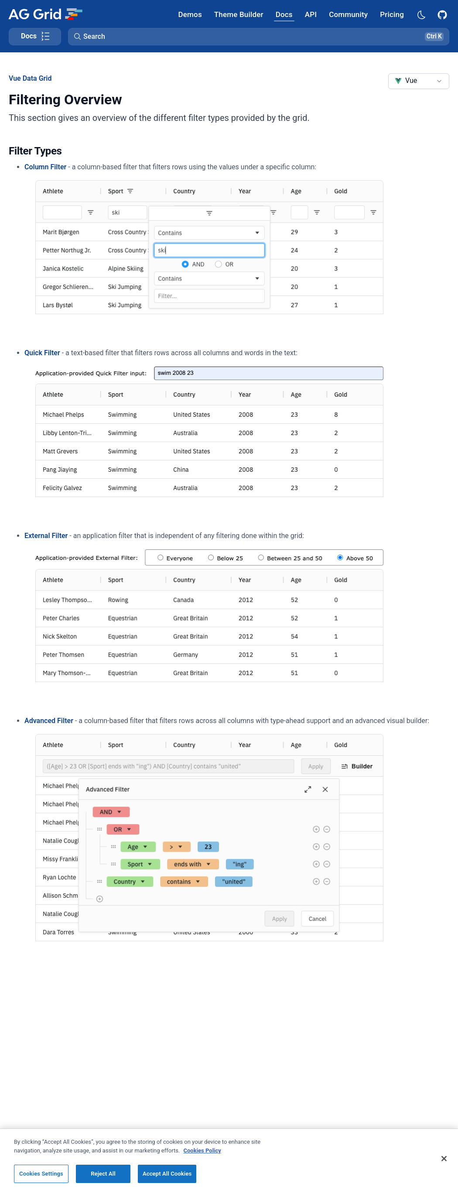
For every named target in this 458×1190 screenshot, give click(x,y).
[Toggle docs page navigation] (35, 36)
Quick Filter (42, 353)
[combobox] (418, 81)
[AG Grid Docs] (284, 14)
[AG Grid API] (311, 14)
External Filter (46, 536)
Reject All (103, 1173)
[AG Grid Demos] (190, 14)
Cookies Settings (41, 1173)
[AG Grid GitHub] (443, 14)
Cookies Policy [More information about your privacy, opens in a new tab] (202, 1150)
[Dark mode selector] (421, 14)
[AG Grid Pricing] (392, 14)
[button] (258, 36)
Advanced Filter (48, 721)
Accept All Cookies (167, 1173)
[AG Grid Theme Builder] (239, 14)
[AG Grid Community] (348, 14)
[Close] (444, 1158)
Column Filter (45, 167)
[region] (229, 1159)
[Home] (45, 14)
